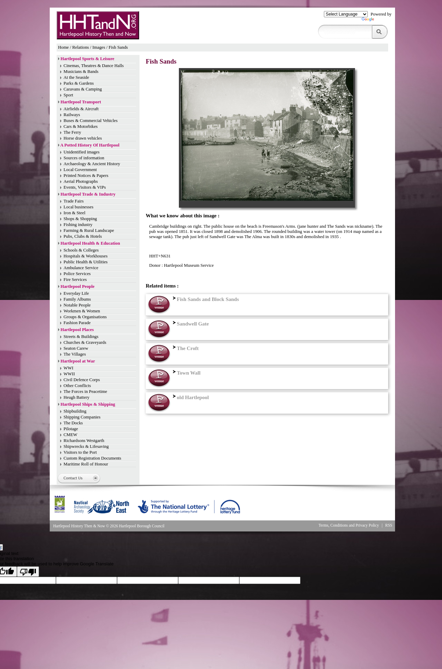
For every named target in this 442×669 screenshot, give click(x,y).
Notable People (77, 305)
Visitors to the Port (80, 452)
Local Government (80, 169)
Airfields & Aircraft (81, 108)
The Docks (73, 423)
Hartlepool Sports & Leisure (87, 58)
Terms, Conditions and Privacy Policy (348, 525)
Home (63, 47)
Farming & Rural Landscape (89, 230)
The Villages (75, 354)
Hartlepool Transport (80, 102)
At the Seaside (76, 77)
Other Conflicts (77, 385)
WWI (68, 368)
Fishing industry (78, 224)
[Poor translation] (28, 571)
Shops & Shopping (80, 218)
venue (159, 307)
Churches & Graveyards (85, 342)
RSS (389, 525)
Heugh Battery (76, 397)
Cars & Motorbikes (81, 126)
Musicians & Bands (81, 71)
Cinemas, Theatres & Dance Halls (94, 65)
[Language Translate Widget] (346, 14)
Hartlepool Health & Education (90, 243)
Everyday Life (76, 293)
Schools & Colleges (81, 250)
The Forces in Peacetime (85, 391)
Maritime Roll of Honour (86, 464)
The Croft (185, 348)
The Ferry (72, 132)
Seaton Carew (76, 348)
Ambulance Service (81, 267)
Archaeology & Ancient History (92, 163)
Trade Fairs (74, 201)
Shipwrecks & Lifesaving (86, 446)
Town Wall (186, 373)
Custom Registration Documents (92, 458)
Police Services (77, 273)
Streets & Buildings (81, 336)
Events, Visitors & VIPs (85, 187)
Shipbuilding (75, 411)
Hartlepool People (77, 286)
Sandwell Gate (190, 324)
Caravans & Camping (83, 89)
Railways (72, 114)
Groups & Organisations (85, 316)
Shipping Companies (82, 417)
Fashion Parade (77, 322)
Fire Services (75, 279)
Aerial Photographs (81, 181)
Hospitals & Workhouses (85, 256)
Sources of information (84, 158)
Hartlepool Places (77, 329)
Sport (68, 95)
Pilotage (71, 428)
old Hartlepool (190, 397)
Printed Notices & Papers (86, 175)
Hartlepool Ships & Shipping (87, 404)
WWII (69, 373)
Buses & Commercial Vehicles (91, 120)
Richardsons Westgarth (84, 440)
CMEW (70, 434)
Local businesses (78, 207)
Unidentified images (81, 152)
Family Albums (77, 299)
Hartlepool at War (77, 361)
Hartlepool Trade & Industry (87, 194)
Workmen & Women (82, 311)
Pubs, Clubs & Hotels (83, 236)
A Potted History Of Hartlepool (89, 145)
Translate (377, 20)
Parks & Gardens (79, 83)
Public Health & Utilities (86, 262)
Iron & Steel (74, 212)
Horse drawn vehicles (83, 138)
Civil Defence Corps (82, 379)
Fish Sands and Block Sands (205, 299)
